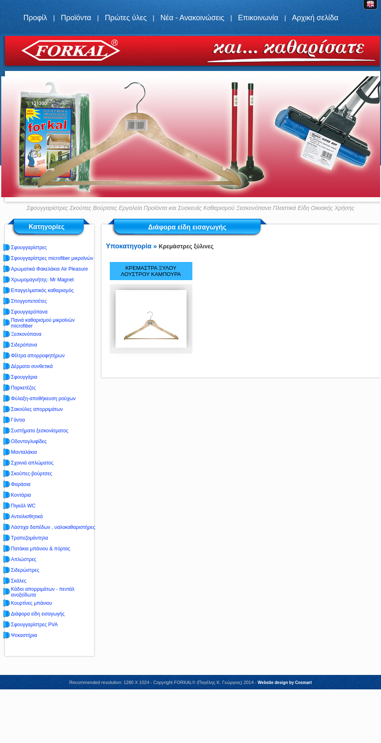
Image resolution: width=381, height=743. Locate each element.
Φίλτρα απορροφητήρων (38, 356)
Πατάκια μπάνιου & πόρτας (40, 549)
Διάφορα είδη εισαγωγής (38, 614)
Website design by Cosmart (285, 682)
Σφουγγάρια (24, 377)
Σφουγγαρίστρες (29, 247)
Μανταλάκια (24, 452)
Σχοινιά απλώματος (32, 463)
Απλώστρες (24, 559)
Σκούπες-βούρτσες (31, 473)
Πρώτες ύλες (126, 18)
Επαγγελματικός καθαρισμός (42, 290)
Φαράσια (21, 484)
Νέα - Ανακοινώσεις (192, 18)
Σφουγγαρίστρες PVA (34, 624)
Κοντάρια (21, 495)
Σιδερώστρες (25, 570)
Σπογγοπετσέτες (29, 301)
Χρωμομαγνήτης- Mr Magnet (42, 280)
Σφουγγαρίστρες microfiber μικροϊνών (52, 258)
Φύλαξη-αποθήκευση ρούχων (43, 398)
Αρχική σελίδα (315, 18)
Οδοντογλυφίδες (29, 441)
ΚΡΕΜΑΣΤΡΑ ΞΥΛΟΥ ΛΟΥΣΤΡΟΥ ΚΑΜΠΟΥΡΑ (151, 271)
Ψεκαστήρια (24, 635)
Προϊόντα (76, 18)
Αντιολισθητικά (27, 516)
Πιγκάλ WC (23, 506)
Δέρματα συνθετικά (32, 366)
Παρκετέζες (23, 388)
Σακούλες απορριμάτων (37, 409)
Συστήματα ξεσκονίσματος (40, 431)
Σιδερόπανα (24, 345)
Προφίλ (35, 18)
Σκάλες (18, 581)
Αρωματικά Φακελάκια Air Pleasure (49, 269)
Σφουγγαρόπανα (29, 312)
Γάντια (18, 420)
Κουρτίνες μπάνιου (31, 603)
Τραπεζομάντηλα (29, 538)
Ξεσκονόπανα (26, 334)
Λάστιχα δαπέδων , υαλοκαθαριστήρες (53, 527)
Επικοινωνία (258, 18)
